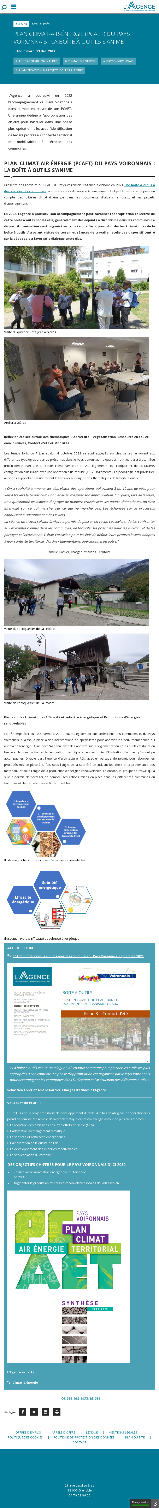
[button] (78, 1013)
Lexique (92, 1432)
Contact (80, 1442)
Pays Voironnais (119, 61)
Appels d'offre (63, 1432)
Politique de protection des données (83, 1437)
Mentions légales (122, 1432)
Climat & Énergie (81, 61)
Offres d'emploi (28, 1432)
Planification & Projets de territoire (50, 70)
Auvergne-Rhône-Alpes (38, 61)
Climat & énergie (25, 1382)
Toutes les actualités (80, 1398)
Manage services (140, 1503)
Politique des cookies (25, 1437)
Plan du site (135, 1437)
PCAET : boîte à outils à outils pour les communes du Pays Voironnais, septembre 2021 (78, 956)
